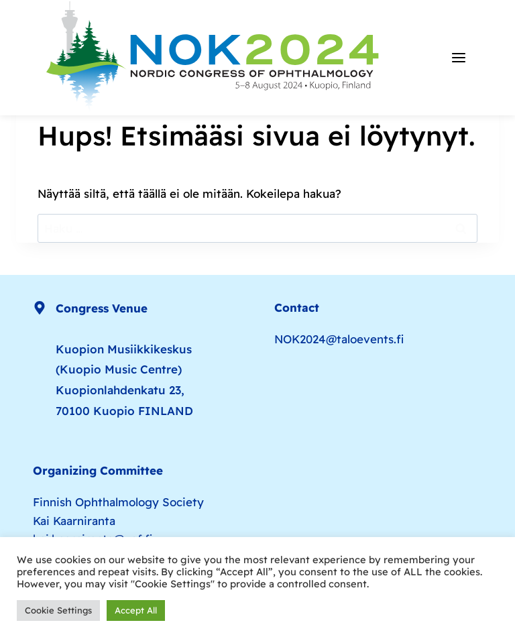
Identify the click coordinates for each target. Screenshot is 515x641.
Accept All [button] (136, 610)
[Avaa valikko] (458, 58)
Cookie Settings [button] (58, 610)
